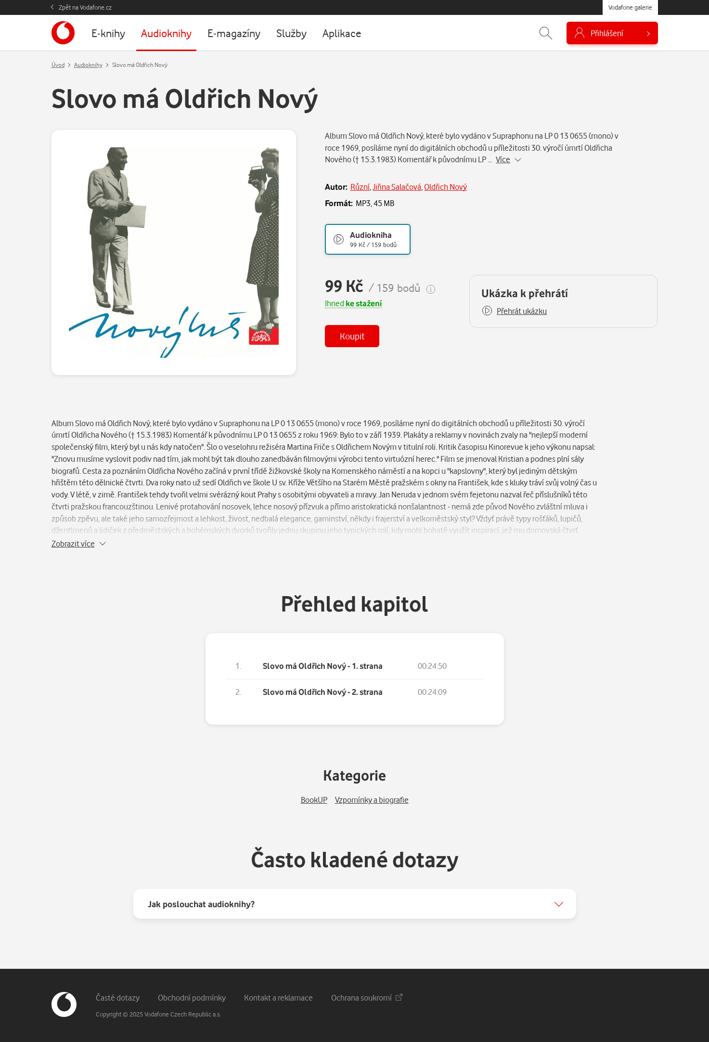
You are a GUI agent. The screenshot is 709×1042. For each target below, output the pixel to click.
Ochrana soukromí (366, 997)
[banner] (63, 32)
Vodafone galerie (630, 7)
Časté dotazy (118, 997)
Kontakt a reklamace (278, 997)
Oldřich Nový (445, 187)
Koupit (352, 335)
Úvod (58, 64)
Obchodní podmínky (192, 997)
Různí (360, 187)
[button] (514, 311)
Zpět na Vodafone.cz (85, 7)
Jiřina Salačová (397, 187)
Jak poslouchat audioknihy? (201, 904)
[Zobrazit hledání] (545, 33)
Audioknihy (88, 64)
